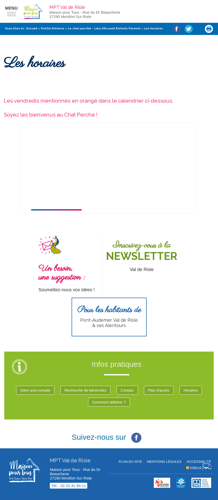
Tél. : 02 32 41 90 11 (68, 486)
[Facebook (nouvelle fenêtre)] (136, 433)
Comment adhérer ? (109, 402)
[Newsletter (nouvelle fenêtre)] (144, 256)
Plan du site (130, 462)
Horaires (191, 390)
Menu (11, 8)
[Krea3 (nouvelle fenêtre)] (198, 468)
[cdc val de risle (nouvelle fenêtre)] (162, 486)
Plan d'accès (158, 390)
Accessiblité (199, 462)
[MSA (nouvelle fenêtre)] (201, 486)
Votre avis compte (35, 390)
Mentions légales (164, 462)
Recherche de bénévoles (85, 390)
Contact (127, 390)
